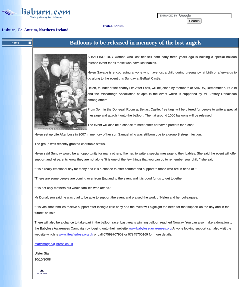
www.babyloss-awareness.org (150, 228)
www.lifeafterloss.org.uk (76, 234)
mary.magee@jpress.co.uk (53, 244)
